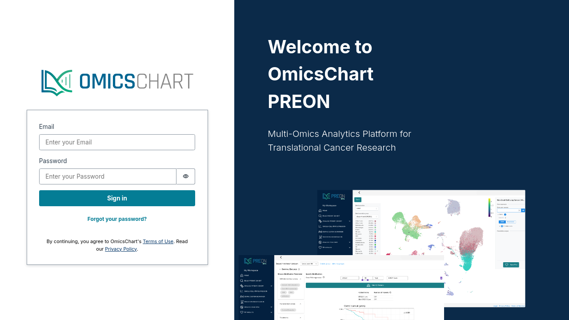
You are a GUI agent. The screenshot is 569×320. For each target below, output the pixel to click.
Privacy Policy (120, 249)
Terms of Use (158, 241)
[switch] (186, 176)
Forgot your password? (117, 219)
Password (53, 160)
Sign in (117, 198)
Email (46, 126)
